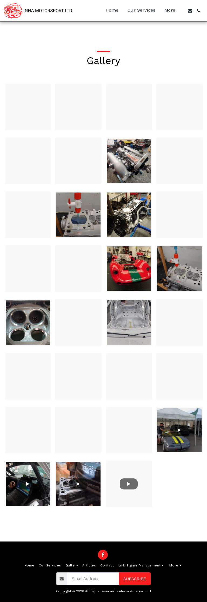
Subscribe (134, 578)
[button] (190, 11)
